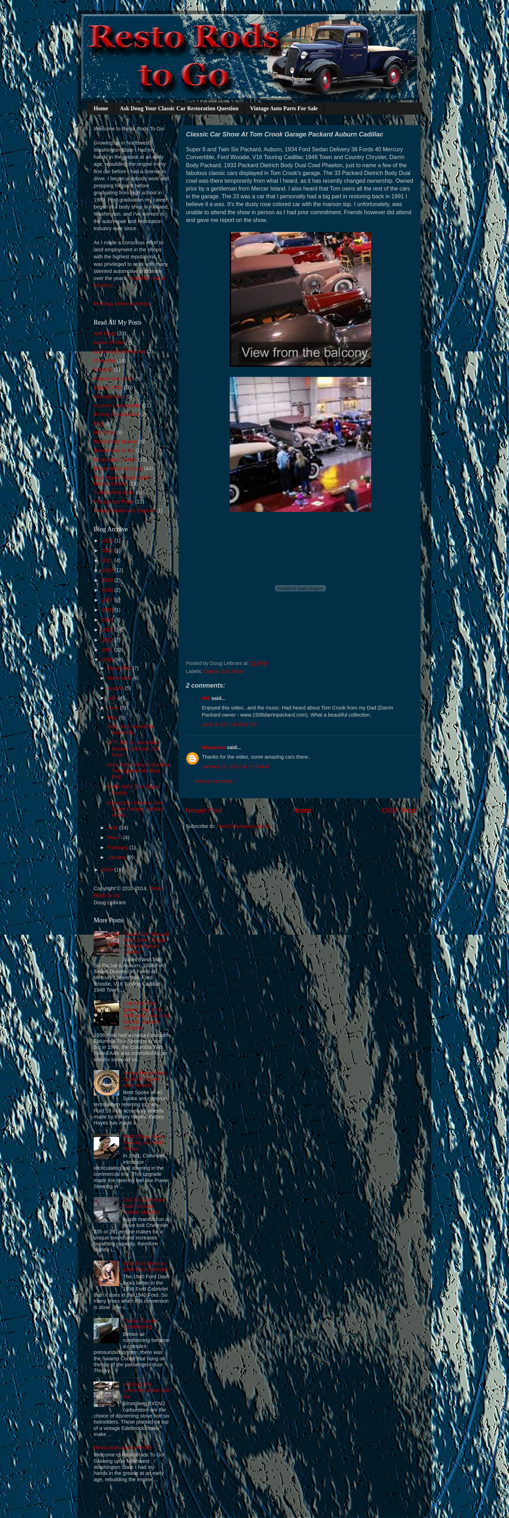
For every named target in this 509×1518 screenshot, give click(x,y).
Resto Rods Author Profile (123, 1447)
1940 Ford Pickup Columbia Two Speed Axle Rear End (137, 771)
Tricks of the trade (114, 492)
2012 (107, 640)
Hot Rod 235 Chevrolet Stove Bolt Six (146, 1391)
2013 (107, 629)
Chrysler (103, 369)
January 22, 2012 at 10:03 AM (235, 766)
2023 (107, 540)
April (113, 827)
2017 (107, 600)
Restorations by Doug (118, 468)
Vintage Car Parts (114, 501)
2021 (107, 560)
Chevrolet (105, 360)
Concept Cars (109, 396)
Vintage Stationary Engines (124, 510)
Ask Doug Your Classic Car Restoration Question (179, 108)
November (120, 678)
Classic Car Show (224, 671)
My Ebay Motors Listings (121, 303)
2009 (107, 869)
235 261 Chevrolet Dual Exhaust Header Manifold (144, 1206)
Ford (99, 423)
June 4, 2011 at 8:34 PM (229, 724)
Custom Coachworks (117, 405)
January (117, 857)
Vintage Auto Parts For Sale (284, 108)
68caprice (213, 747)
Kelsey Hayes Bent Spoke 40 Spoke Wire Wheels (144, 1079)
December (120, 668)
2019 (107, 580)
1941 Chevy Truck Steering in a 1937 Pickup (143, 1143)
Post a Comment (214, 781)
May (113, 717)
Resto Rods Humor (115, 441)
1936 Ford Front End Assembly (129, 729)
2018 (107, 590)
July (113, 698)
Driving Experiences (116, 414)
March (115, 837)
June (114, 708)
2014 (107, 620)
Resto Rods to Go (114, 450)
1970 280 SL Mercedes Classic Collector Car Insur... (132, 749)
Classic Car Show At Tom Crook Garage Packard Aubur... (135, 809)
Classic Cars (108, 387)
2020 (107, 570)
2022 (107, 550)
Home (101, 108)
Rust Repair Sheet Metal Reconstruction (121, 480)
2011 (107, 650)
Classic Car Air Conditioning (139, 1324)
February (119, 847)
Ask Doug (105, 333)
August (116, 688)
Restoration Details (115, 459)
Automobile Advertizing (119, 351)
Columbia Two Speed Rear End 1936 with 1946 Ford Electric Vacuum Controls (146, 1015)
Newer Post (204, 810)
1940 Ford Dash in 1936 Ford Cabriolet (145, 1266)
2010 (107, 659)
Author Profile (109, 342)
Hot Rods (104, 432)
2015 (107, 610)
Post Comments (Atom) (243, 826)
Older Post (398, 810)
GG (206, 698)
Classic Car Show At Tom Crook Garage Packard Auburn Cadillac (146, 943)
